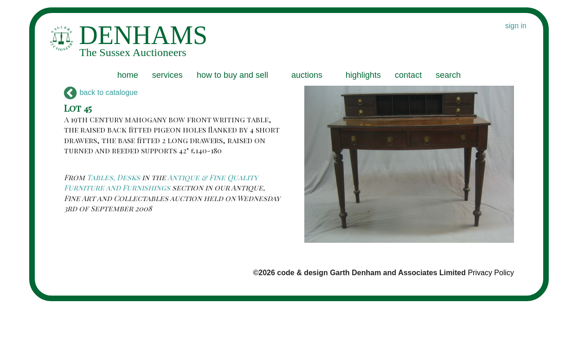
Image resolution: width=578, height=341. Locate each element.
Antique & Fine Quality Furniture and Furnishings (161, 182)
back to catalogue (101, 92)
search (448, 75)
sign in (516, 26)
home (127, 75)
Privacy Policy (491, 273)
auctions (306, 75)
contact (408, 75)
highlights (363, 75)
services (167, 75)
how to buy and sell (232, 75)
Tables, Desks (113, 177)
